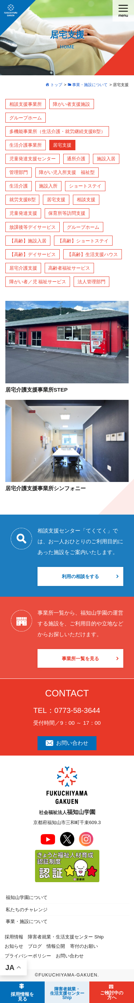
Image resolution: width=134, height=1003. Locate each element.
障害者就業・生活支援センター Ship (66, 937)
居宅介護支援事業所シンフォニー (45, 488)
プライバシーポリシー (28, 956)
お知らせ (14, 946)
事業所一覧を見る (80, 658)
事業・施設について (27, 921)
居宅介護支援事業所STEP (36, 390)
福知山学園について (27, 897)
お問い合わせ (67, 743)
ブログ (35, 946)
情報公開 (55, 946)
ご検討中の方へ (111, 995)
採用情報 (14, 937)
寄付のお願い (84, 946)
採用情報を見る (22, 997)
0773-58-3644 (77, 710)
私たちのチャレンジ (27, 909)
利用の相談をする (80, 576)
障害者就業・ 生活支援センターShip (67, 993)
